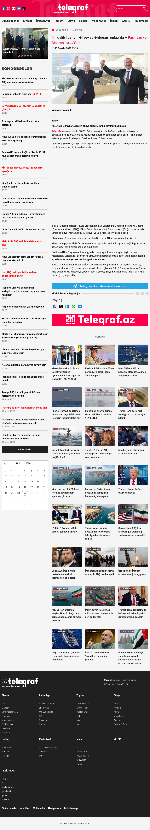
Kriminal (5, 751)
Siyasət (27, 20)
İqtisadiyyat (43, 20)
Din (77, 724)
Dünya (71, 20)
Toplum (58, 20)
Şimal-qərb (6, 791)
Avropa (117, 720)
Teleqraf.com (58, 131)
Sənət (41, 756)
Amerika (117, 708)
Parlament (6, 716)
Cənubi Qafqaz (120, 724)
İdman (114, 20)
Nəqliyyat (43, 720)
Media (79, 720)
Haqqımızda (54, 808)
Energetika (44, 708)
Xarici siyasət (8, 720)
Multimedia (141, 20)
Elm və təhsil (82, 708)
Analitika (6, 732)
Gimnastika (81, 751)
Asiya (116, 712)
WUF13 (126, 20)
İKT (40, 716)
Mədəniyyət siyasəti (48, 747)
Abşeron (5, 799)
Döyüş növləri (82, 756)
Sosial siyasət (82, 703)
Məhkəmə (6, 747)
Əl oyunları (81, 760)
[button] (19, 56)
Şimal (4, 795)
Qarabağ (6, 728)
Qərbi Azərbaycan (10, 712)
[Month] (20, 463)
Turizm (42, 724)
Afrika (116, 703)
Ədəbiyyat (43, 751)
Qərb (4, 783)
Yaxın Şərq (118, 716)
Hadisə (83, 20)
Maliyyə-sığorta (46, 712)
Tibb (78, 716)
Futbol (79, 764)
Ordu (4, 703)
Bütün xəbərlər (10, 20)
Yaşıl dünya (81, 712)
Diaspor (5, 708)
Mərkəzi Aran (8, 787)
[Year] (30, 463)
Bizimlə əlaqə (71, 808)
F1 (77, 747)
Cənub (5, 779)
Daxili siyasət (7, 724)
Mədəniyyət (99, 20)
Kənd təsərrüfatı (46, 703)
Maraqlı (5, 756)
